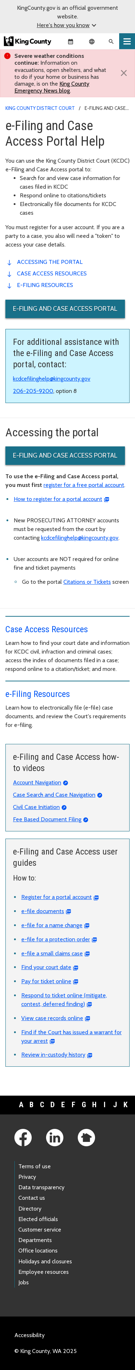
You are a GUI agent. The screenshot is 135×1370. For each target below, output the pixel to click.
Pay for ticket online (46, 981)
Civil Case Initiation (36, 807)
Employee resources (43, 1271)
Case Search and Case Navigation (54, 794)
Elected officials (38, 1219)
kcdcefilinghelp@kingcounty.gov (51, 378)
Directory (29, 1208)
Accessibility (29, 1335)
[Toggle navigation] (127, 41)
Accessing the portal (49, 261)
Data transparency (41, 1187)
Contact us (31, 1197)
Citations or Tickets (87, 581)
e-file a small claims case (52, 953)
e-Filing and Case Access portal (65, 309)
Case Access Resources (46, 629)
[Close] (123, 73)
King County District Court (40, 108)
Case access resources (52, 273)
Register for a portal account (56, 897)
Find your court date (46, 967)
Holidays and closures (45, 1261)
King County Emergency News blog (51, 87)
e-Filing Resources (45, 285)
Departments (35, 1240)
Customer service (39, 1229)
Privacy (27, 1176)
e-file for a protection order (55, 939)
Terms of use (34, 1166)
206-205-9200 (33, 391)
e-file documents (42, 911)
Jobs (23, 1282)
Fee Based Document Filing (47, 819)
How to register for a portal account (58, 499)
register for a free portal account (84, 484)
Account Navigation (37, 782)
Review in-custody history (53, 1054)
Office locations (38, 1250)
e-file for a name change (51, 925)
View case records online (52, 1018)
